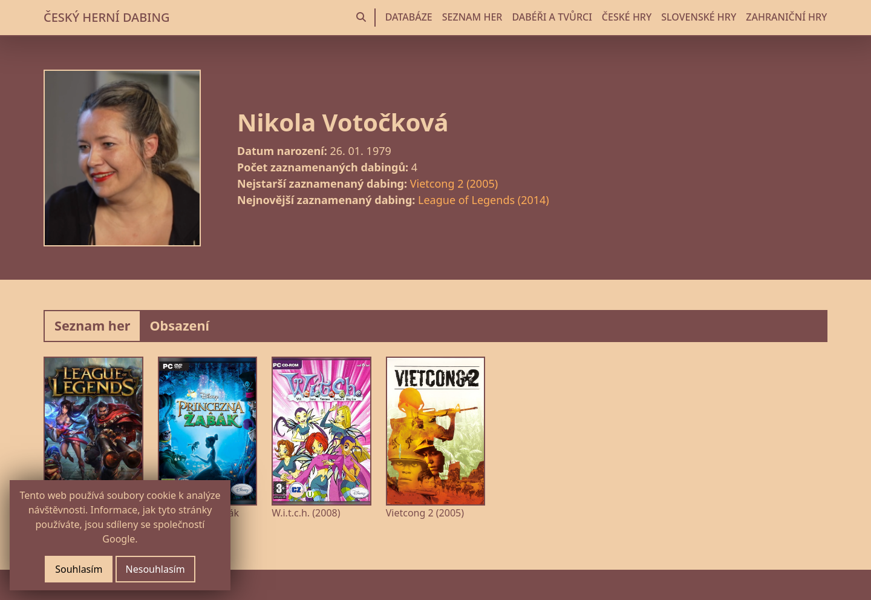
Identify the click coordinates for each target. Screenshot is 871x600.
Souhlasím (78, 569)
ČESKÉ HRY (626, 17)
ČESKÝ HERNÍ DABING (106, 17)
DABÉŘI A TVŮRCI (552, 17)
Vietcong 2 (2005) (454, 183)
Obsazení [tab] (179, 325)
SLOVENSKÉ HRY (698, 17)
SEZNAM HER (472, 17)
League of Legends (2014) (483, 200)
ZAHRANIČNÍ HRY (786, 17)
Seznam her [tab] (92, 325)
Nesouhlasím (155, 569)
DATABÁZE (408, 17)
